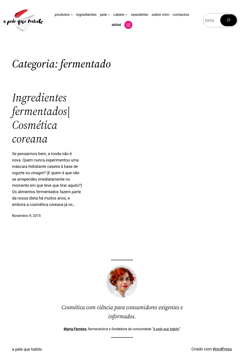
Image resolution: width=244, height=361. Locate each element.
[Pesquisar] (228, 20)
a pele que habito (166, 329)
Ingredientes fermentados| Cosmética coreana (41, 118)
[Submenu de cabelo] (126, 14)
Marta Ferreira (75, 329)
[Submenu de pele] (109, 14)
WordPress (222, 349)
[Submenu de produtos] (72, 14)
